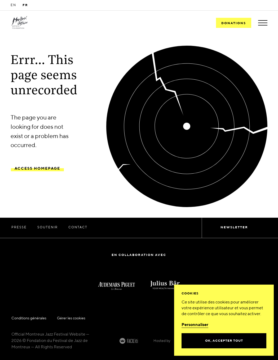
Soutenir (47, 227)
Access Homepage (37, 168)
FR (25, 5)
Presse (19, 227)
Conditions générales (28, 318)
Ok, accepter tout (224, 340)
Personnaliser (195, 325)
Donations (233, 23)
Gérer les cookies (71, 318)
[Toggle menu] (262, 23)
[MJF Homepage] (20, 23)
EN (13, 5)
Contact (77, 227)
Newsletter (234, 227)
